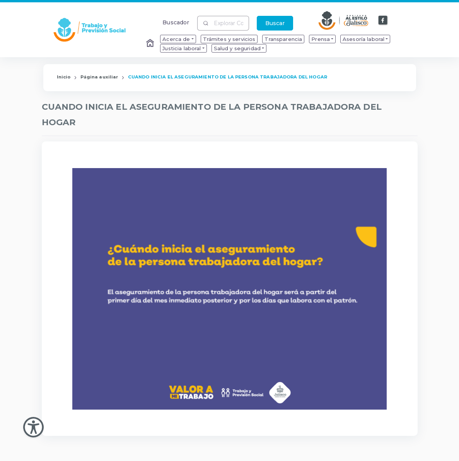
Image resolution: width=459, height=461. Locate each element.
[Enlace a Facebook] (383, 20)
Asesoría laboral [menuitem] (363, 39)
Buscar (275, 23)
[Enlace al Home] (150, 43)
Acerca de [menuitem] (176, 39)
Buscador (175, 22)
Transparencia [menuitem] (283, 39)
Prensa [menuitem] (320, 39)
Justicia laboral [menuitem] (181, 48)
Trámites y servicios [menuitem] (229, 39)
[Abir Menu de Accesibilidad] (33, 427)
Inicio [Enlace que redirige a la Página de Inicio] (64, 77)
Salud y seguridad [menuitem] (237, 48)
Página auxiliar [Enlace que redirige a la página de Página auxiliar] (99, 77)
